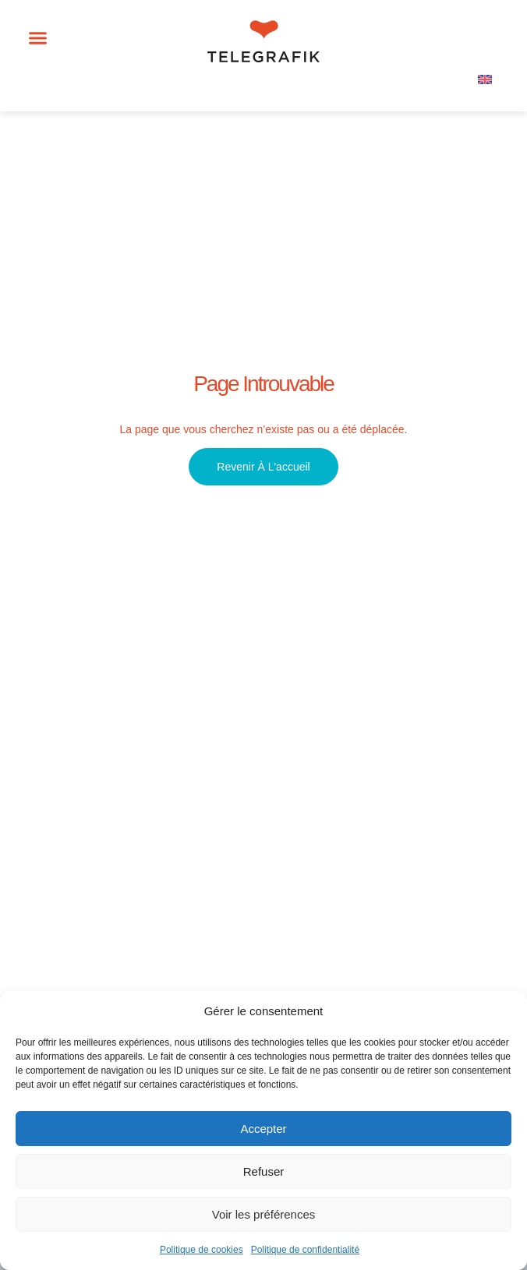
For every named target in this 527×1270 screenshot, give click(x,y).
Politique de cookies (201, 1249)
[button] (38, 38)
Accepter (263, 1128)
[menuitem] (485, 79)
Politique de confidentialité (305, 1249)
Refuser (264, 1171)
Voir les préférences (264, 1214)
